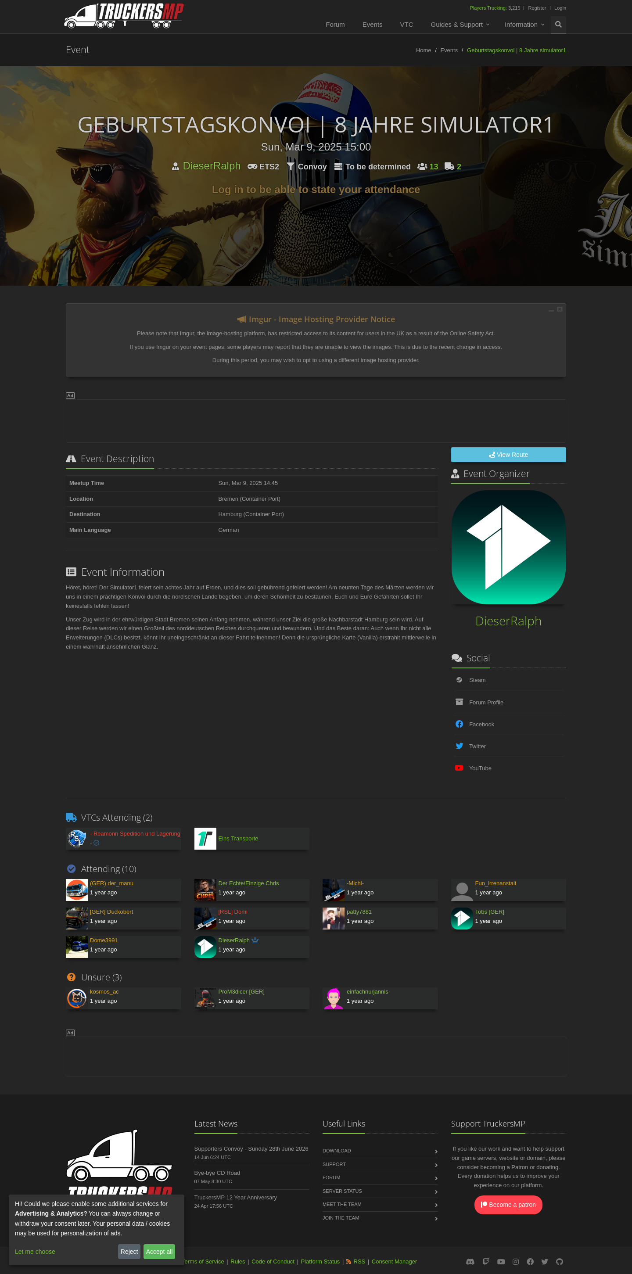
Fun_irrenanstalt (496, 883)
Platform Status (320, 1261)
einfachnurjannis (367, 991)
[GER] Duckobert (111, 911)
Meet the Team (342, 1204)
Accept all (159, 1251)
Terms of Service (203, 1261)
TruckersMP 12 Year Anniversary (235, 1197)
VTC (406, 24)
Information (521, 24)
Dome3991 (104, 940)
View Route (508, 454)
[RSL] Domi (233, 911)
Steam (477, 680)
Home (423, 50)
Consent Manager (394, 1261)
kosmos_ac (104, 991)
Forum (335, 24)
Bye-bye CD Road (217, 1173)
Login (560, 8)
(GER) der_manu (111, 883)
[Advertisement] (316, 419)
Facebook (481, 724)
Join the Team (341, 1217)
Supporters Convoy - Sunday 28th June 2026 (251, 1148)
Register (537, 8)
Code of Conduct (272, 1261)
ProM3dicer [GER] (242, 991)
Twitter (477, 746)
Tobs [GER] (489, 911)
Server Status (342, 1191)
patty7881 (359, 911)
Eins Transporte (239, 838)
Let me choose (35, 1251)
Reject (129, 1251)
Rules (237, 1261)
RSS (360, 1261)
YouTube (480, 768)
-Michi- (355, 883)
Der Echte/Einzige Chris (249, 883)
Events (373, 24)
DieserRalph (212, 166)
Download (337, 1150)
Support (334, 1164)
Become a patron (508, 1204)
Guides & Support (457, 24)
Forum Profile (486, 702)
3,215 (495, 8)
